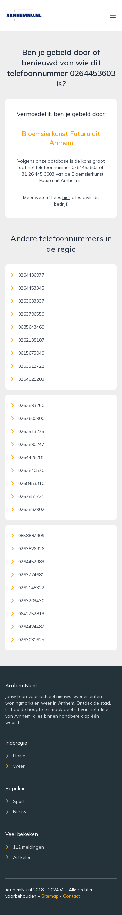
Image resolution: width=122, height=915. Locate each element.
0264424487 (27, 627)
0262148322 (27, 588)
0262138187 (27, 340)
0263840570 (27, 470)
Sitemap (50, 896)
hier (66, 197)
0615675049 (27, 353)
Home (15, 756)
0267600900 (27, 418)
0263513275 (27, 431)
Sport (15, 801)
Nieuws (17, 812)
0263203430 (27, 601)
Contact (71, 896)
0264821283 (27, 379)
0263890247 (27, 444)
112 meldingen (24, 847)
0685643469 (27, 327)
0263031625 (27, 640)
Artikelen (18, 857)
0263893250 (27, 405)
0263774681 (27, 575)
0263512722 (27, 366)
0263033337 (27, 301)
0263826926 (27, 548)
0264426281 (27, 457)
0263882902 (27, 509)
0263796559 (27, 314)
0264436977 (27, 275)
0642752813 (27, 614)
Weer (15, 766)
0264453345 (27, 288)
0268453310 (27, 483)
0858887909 (27, 535)
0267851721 (27, 496)
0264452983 (27, 562)
